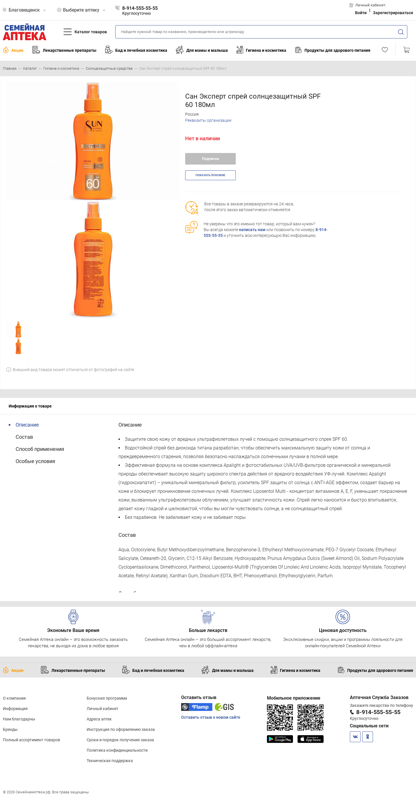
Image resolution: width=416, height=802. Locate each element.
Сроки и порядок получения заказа (120, 740)
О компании (14, 698)
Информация (15, 708)
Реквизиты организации (208, 120)
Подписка (210, 158)
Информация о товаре (30, 406)
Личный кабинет (102, 708)
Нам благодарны (19, 719)
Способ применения (40, 449)
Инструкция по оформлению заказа (121, 729)
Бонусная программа (107, 698)
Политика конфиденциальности (117, 750)
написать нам (252, 229)
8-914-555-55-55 (378, 712)
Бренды (10, 729)
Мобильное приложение (293, 698)
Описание (27, 425)
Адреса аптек (99, 719)
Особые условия (35, 461)
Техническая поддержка (110, 760)
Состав (24, 437)
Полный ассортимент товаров (31, 740)
